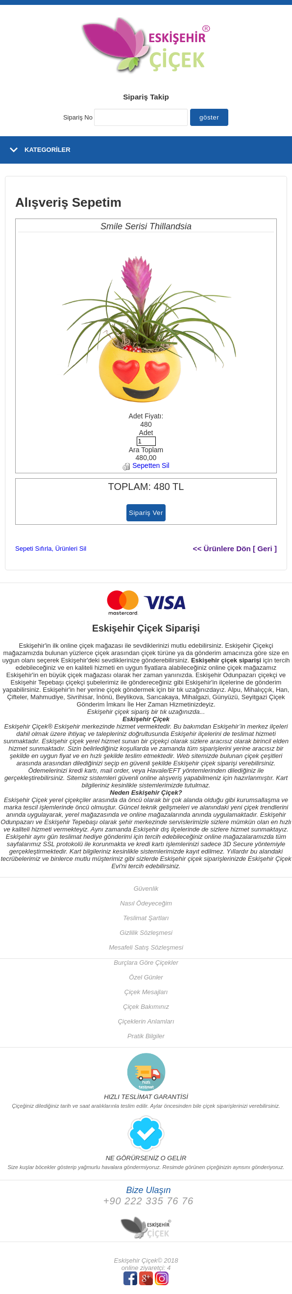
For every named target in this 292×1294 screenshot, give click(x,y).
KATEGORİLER (47, 149)
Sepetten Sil (145, 465)
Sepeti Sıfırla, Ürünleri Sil (50, 548)
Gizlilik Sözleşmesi (146, 932)
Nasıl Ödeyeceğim (146, 903)
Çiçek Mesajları (146, 992)
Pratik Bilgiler (146, 1036)
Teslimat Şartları (146, 918)
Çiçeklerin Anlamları (146, 1021)
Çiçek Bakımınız (146, 1006)
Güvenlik (146, 888)
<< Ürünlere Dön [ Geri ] (235, 548)
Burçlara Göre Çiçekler (146, 962)
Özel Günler (146, 977)
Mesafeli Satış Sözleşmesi (146, 947)
